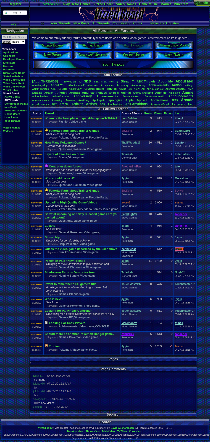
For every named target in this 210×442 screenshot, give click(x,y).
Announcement (131, 96)
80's (111, 81)
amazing (37, 92)
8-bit (104, 81)
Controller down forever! (66, 166)
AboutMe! (184, 81)
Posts (148, 113)
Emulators (9, 62)
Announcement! (154, 96)
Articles (77, 104)
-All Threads (11, 100)
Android (114, 92)
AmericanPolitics (94, 92)
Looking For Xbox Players (67, 323)
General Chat (129, 157)
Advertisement (94, 88)
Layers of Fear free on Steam (65, 154)
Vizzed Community (71, 209)
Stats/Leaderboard (14, 76)
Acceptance (107, 85)
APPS (175, 100)
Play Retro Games (77, 4)
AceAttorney (138, 85)
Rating (168, 113)
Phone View (92, 431)
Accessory (123, 85)
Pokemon (9, 69)
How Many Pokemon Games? (65, 142)
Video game (78, 121)
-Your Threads (12, 120)
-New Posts (10, 107)
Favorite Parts (98, 137)
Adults (62, 88)
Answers (70, 100)
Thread (49, 113)
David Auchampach (122, 428)
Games (63, 294)
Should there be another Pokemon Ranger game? (80, 334)
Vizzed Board (103, 4)
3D (80, 81)
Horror (78, 173)
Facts (92, 349)
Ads (53, 88)
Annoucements (107, 96)
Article (63, 104)
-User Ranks (11, 117)
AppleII (142, 100)
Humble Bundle (69, 275)
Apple (129, 100)
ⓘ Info (202, 3)
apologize (115, 100)
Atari (190, 104)
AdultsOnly (75, 89)
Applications (10, 52)
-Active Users (12, 96)
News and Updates (164, 23)
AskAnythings (136, 104)
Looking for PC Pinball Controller (68, 310)
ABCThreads (146, 81)
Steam (63, 157)
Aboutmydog (39, 85)
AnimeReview (40, 96)
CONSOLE (102, 326)
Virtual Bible (10, 90)
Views (158, 113)
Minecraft (180, 4)
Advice (112, 88)
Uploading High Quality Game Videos (71, 202)
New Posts (82, 23)
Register (15, 4)
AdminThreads (40, 89)
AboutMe (165, 81)
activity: (189, 85)
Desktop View (75, 431)
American (74, 93)
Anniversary (82, 96)
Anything (83, 100)
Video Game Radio (14, 83)
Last (178, 113)
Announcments (40, 100)
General (64, 232)
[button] (15, 12)
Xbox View (135, 431)
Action (177, 85)
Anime (187, 92)
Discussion (77, 267)
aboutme (92, 85)
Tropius (54, 346)
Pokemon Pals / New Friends (65, 260)
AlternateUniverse (175, 89)
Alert (136, 88)
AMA (190, 88)
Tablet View (108, 431)
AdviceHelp (125, 89)
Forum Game (73, 252)
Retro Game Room (14, 73)
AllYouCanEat (155, 89)
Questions (65, 149)
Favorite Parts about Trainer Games (74, 130)
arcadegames (40, 104)
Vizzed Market (11, 127)
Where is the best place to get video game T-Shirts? (81, 118)
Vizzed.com (51, 4)
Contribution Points (127, 23)
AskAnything (115, 104)
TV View (122, 431)
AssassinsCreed (159, 104)
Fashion (64, 121)
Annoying (57, 100)
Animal (126, 92)
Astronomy (178, 104)
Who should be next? (60, 178)
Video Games (126, 4)
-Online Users (12, 114)
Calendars (9, 55)
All (143, 88)
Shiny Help (52, 237)
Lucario (50, 225)
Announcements (180, 96)
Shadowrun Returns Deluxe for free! (70, 272)
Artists (91, 104)
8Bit (96, 81)
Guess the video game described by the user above (81, 249)
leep (125, 81)
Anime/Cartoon (60, 96)
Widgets (8, 131)
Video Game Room (14, 86)
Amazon (49, 93)
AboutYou (57, 85)
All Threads (101, 23)
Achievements (159, 85)
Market (165, 4)
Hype (93, 220)
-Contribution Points (16, 103)
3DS (87, 81)
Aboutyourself (76, 85)
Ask (102, 104)
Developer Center (13, 59)
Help (62, 244)
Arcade (187, 100)
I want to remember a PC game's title (70, 284)
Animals (161, 92)
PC (71, 294)
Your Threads (60, 23)
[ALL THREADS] (45, 81)
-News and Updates (15, 110)
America (61, 92)
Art (54, 104)
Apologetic (98, 100)
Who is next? (54, 299)
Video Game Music (14, 79)
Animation (174, 93)
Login (15, 24)
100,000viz (70, 81)
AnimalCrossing (143, 92)
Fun (61, 252)
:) (117, 81)
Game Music (148, 4)
